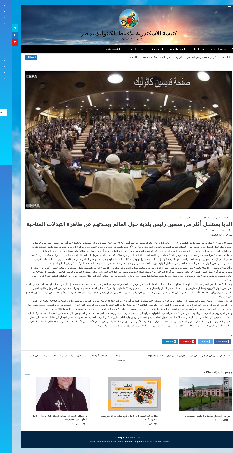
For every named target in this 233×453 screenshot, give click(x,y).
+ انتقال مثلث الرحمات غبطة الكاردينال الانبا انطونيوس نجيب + (48, 418)
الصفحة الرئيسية (206, 48)
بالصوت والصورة (165, 48)
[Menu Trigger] (217, 6)
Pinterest (175, 341)
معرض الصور (124, 48)
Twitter (193, 341)
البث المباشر (144, 48)
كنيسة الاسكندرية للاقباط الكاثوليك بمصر (117, 33)
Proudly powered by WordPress (93, 441)
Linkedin (157, 341)
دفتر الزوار (186, 48)
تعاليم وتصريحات (172, 218)
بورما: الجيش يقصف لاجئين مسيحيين (195, 416)
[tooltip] (3, 28)
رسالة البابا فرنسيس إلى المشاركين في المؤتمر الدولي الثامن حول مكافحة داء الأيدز (179, 355)
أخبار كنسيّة (202, 218)
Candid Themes (149, 441)
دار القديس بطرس (101, 48)
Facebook (210, 341)
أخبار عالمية (213, 218)
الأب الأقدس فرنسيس (188, 218)
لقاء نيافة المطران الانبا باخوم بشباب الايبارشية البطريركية (117, 418)
